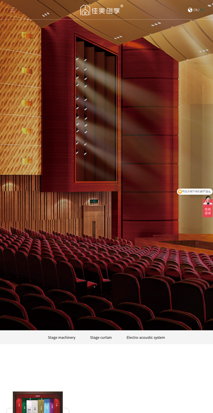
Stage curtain (101, 337)
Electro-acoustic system (146, 337)
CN (195, 10)
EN (202, 10)
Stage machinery (61, 337)
